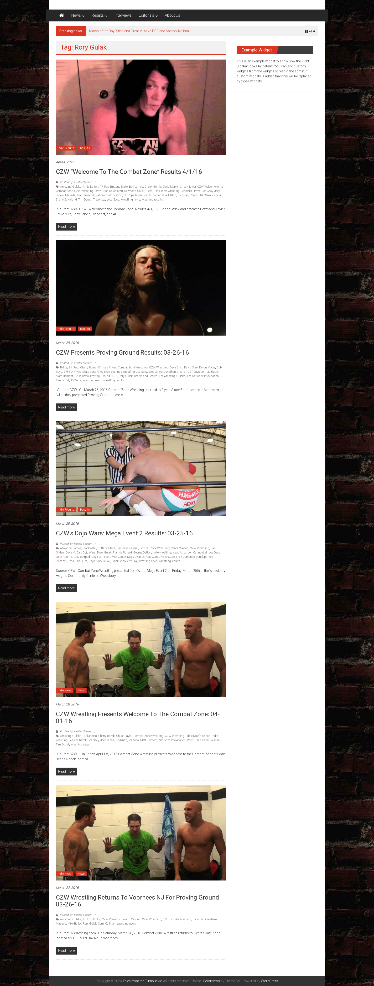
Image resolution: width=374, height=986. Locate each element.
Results (98, 15)
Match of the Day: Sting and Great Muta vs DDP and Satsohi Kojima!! (139, 31)
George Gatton (142, 552)
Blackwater (89, 548)
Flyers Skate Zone (85, 371)
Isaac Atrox (179, 552)
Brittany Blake (119, 186)
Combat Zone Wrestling (133, 367)
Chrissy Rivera (107, 367)
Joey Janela (156, 371)
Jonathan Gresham (176, 371)
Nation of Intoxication (108, 195)
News (76, 15)
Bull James (136, 186)
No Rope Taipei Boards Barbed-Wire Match (150, 195)
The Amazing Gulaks (172, 376)
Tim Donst (85, 199)
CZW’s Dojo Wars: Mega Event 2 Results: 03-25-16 (124, 533)
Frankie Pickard (122, 552)
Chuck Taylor (188, 186)
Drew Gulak (152, 191)
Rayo (92, 561)
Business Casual (127, 548)
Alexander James (70, 548)
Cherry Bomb (153, 186)
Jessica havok (78, 740)
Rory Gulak (197, 195)
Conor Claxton (179, 548)
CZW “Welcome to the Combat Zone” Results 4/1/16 (129, 171)
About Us (172, 15)
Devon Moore (207, 367)
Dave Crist (101, 191)
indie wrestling (170, 191)
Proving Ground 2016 (103, 376)
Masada (70, 195)
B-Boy (63, 367)
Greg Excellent (106, 371)
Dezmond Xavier (134, 191)
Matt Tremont (85, 195)
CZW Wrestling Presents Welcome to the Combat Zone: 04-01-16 (138, 717)
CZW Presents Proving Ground (121, 919)
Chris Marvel (170, 186)
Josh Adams (64, 556)
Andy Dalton (90, 186)
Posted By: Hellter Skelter (75, 182)
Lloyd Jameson (100, 556)
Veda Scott (113, 199)
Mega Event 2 (135, 556)
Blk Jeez (74, 367)
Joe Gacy (207, 191)
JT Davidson (197, 371)
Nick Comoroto (185, 556)
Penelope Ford (204, 556)
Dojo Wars (89, 552)
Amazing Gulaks (70, 186)
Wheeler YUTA (128, 561)
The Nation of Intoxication (203, 376)
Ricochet (183, 195)
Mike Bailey (74, 923)
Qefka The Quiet (77, 561)
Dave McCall (73, 552)
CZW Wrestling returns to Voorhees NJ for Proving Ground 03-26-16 (137, 901)
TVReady (76, 380)
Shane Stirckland (66, 199)
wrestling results (152, 199)
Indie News (65, 690)
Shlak (115, 561)
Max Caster (119, 556)
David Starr (116, 191)
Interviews (123, 15)
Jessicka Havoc (191, 191)
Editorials (146, 15)
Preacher (61, 561)
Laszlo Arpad (81, 556)
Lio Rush (212, 371)
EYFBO (68, 371)
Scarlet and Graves (145, 376)
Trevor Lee (99, 199)
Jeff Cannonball (198, 552)
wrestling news (130, 199)
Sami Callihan (214, 195)
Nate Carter (152, 556)
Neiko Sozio (81, 376)
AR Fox (104, 186)
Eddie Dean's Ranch (198, 736)
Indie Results (66, 148)
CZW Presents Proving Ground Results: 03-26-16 (122, 352)
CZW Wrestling (84, 191)
